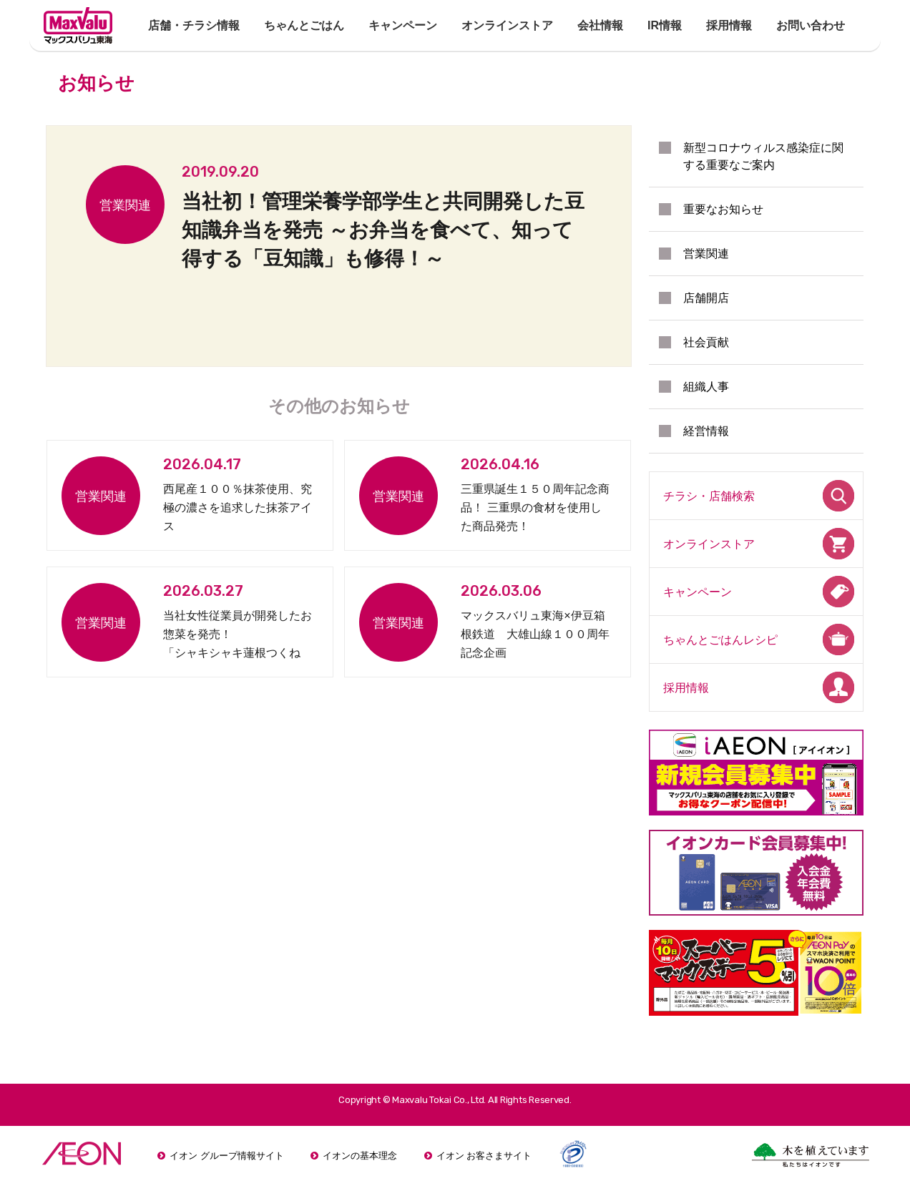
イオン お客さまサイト (484, 1155)
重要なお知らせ (723, 209)
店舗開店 (706, 298)
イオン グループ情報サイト (227, 1155)
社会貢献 (706, 342)
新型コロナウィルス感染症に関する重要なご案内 (763, 156)
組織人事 (706, 387)
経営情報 (706, 431)
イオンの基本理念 (360, 1155)
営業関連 (706, 254)
